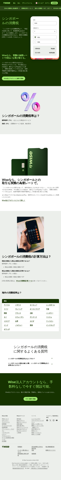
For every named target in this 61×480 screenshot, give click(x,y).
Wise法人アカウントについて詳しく (13, 200)
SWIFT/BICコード (35, 429)
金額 (34, 20)
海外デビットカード (22, 422)
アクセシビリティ (6, 436)
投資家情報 (4, 427)
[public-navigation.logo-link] (6, 447)
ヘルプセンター (6, 432)
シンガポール (50, 305)
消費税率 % (36, 28)
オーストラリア (35, 309)
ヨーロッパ (33, 305)
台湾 (16, 321)
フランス (18, 313)
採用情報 (4, 424)
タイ (5, 317)
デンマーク (33, 317)
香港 (31, 325)
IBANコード (34, 430)
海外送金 (19, 418)
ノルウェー (18, 325)
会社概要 (4, 441)
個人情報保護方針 (50, 446)
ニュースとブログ (35, 418)
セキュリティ (5, 420)
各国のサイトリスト (51, 450)
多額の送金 (19, 424)
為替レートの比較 (35, 434)
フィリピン (49, 321)
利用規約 (20, 446)
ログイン (47, 3)
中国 (47, 309)
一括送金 (19, 432)
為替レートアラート (36, 432)
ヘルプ (41, 3)
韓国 (5, 313)
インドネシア (50, 325)
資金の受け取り (20, 425)
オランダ (7, 329)
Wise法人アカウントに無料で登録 (13, 78)
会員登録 (54, 3)
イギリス (18, 305)
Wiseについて (5, 418)
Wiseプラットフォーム (22, 427)
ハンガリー (49, 313)
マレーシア (18, 309)
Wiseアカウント (21, 420)
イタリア (7, 321)
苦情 (33, 450)
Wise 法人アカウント (22, 429)
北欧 (31, 313)
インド (6, 325)
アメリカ (7, 305)
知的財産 (34, 453)
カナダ (32, 321)
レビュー (4, 434)
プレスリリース (6, 422)
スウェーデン (19, 317)
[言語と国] (37, 3)
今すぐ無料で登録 (30, 399)
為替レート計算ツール (36, 424)
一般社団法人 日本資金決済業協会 (38, 468)
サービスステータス (7, 425)
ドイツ (6, 309)
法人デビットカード (22, 430)
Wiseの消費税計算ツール (24, 281)
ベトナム (49, 317)
